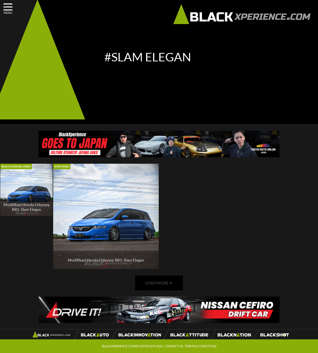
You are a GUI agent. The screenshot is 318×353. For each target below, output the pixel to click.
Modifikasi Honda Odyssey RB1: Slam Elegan (26, 207)
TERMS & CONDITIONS (200, 346)
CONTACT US (174, 346)
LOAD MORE (159, 282)
